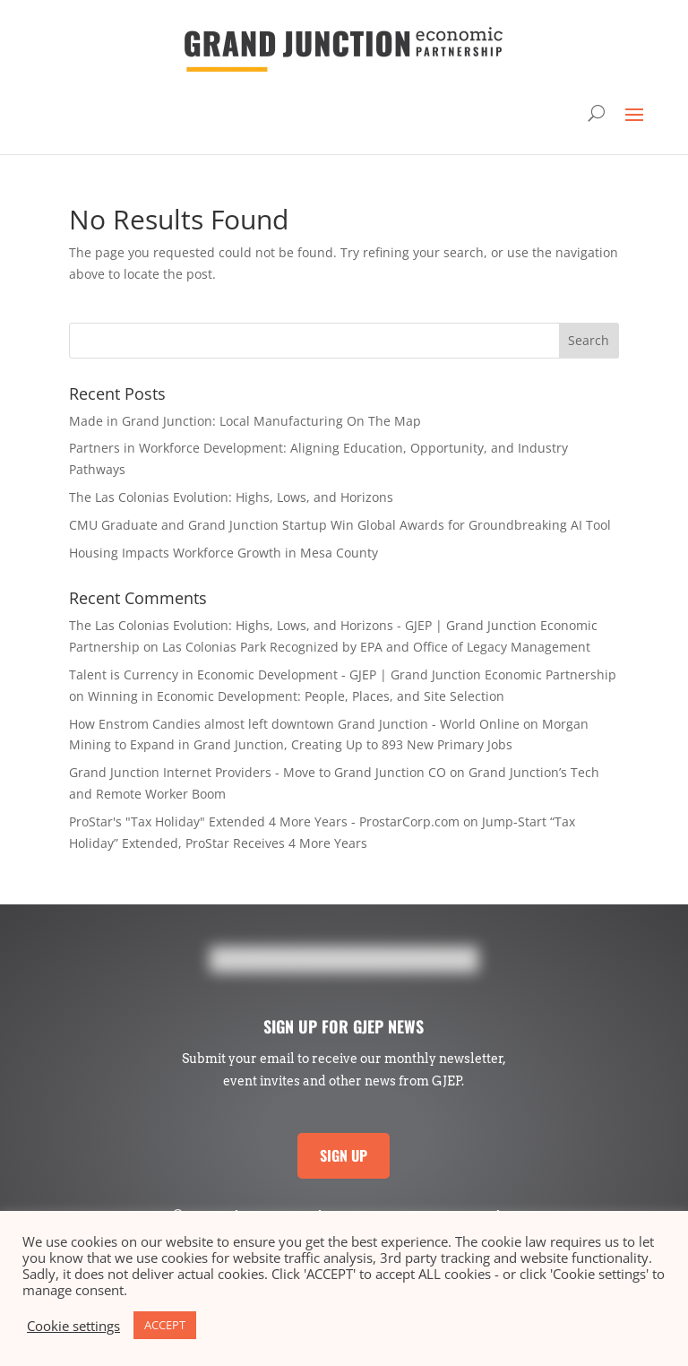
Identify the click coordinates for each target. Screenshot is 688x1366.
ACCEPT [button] (164, 1325)
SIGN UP (343, 1155)
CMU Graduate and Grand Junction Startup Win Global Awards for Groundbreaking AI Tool (340, 524)
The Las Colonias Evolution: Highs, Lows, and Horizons (231, 497)
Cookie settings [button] (73, 1326)
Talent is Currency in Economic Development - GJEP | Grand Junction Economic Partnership (342, 674)
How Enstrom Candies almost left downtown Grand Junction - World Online (294, 723)
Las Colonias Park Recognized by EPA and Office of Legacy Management (376, 646)
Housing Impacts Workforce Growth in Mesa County (223, 552)
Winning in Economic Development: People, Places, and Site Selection (296, 696)
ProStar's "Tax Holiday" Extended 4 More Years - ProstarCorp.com (264, 821)
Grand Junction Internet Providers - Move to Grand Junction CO (257, 772)
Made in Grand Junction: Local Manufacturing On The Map (245, 420)
